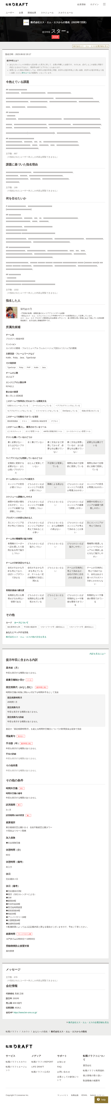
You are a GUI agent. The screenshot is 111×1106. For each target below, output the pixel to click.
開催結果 (32, 12)
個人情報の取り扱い (92, 1075)
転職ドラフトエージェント (16, 1068)
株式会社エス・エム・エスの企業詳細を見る (90, 46)
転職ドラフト (12, 1031)
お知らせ (61, 1062)
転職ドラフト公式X (41, 1072)
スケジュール (47, 12)
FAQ (59, 1067)
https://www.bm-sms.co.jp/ (25, 1012)
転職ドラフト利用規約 (93, 1070)
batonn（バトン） (97, 1095)
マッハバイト (62, 1095)
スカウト (26, 1031)
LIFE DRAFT (38, 1067)
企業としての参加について (67, 1078)
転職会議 (74, 1095)
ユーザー (10, 12)
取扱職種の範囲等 (91, 1080)
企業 (21, 12)
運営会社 (87, 1065)
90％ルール (26, 73)
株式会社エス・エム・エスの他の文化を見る (26, 637)
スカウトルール (65, 12)
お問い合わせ (63, 1072)
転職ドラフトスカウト (16, 1062)
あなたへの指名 (40, 1031)
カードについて (21, 622)
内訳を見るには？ (98, 654)
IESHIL (84, 1095)
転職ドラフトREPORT (42, 1062)
